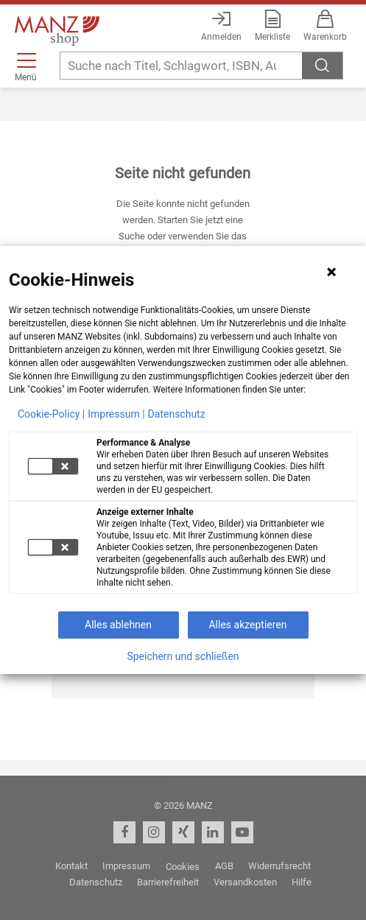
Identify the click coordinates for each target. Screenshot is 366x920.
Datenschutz (176, 414)
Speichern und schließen (183, 656)
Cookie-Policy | (51, 414)
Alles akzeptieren (247, 625)
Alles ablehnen (118, 625)
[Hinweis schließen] (331, 272)
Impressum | (116, 414)
